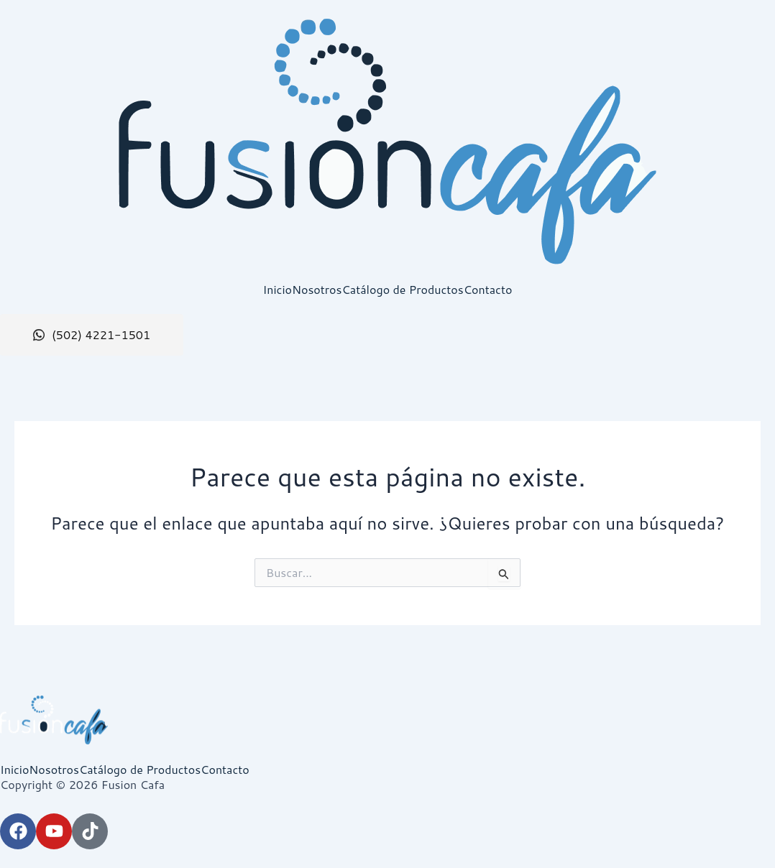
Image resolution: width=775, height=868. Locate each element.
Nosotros (317, 289)
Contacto (488, 289)
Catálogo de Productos (402, 289)
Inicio (277, 289)
